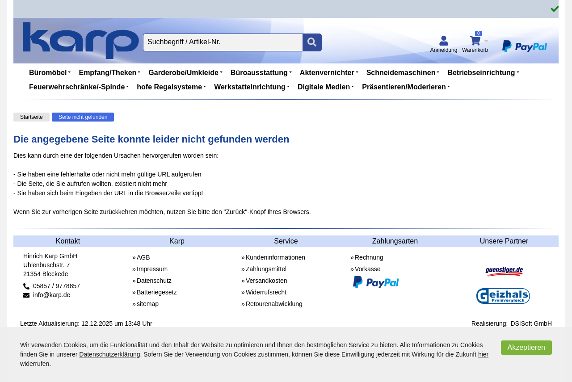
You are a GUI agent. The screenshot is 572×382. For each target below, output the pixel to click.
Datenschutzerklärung (109, 354)
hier (483, 354)
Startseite (31, 117)
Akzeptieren (527, 347)
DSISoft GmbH (531, 323)
